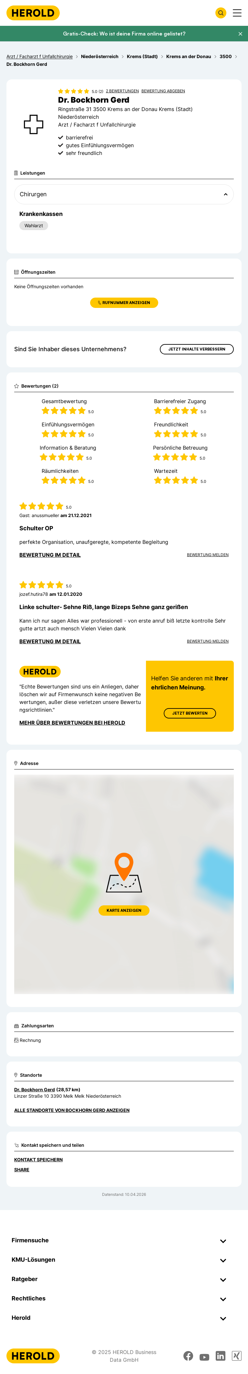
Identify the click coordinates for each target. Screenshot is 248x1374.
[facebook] (188, 1356)
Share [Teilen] (21, 1169)
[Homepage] (33, 12)
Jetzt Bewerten (190, 713)
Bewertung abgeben (163, 90)
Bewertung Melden (208, 554)
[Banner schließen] (240, 34)
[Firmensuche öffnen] (220, 12)
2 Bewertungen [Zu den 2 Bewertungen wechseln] (122, 90)
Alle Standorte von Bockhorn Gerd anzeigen (71, 1110)
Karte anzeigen (124, 910)
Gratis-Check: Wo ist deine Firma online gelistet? (124, 33)
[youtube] (204, 1356)
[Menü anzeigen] (237, 12)
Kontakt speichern (38, 1159)
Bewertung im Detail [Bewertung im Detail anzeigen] (50, 555)
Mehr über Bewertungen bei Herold (72, 722)
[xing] (237, 1356)
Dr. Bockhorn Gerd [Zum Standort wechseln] (34, 1089)
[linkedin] (220, 1356)
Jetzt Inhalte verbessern (196, 349)
